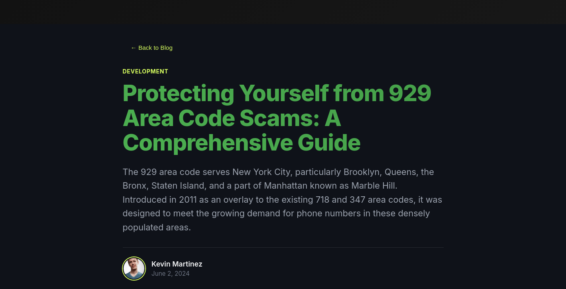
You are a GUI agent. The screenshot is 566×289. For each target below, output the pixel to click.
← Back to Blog (152, 47)
